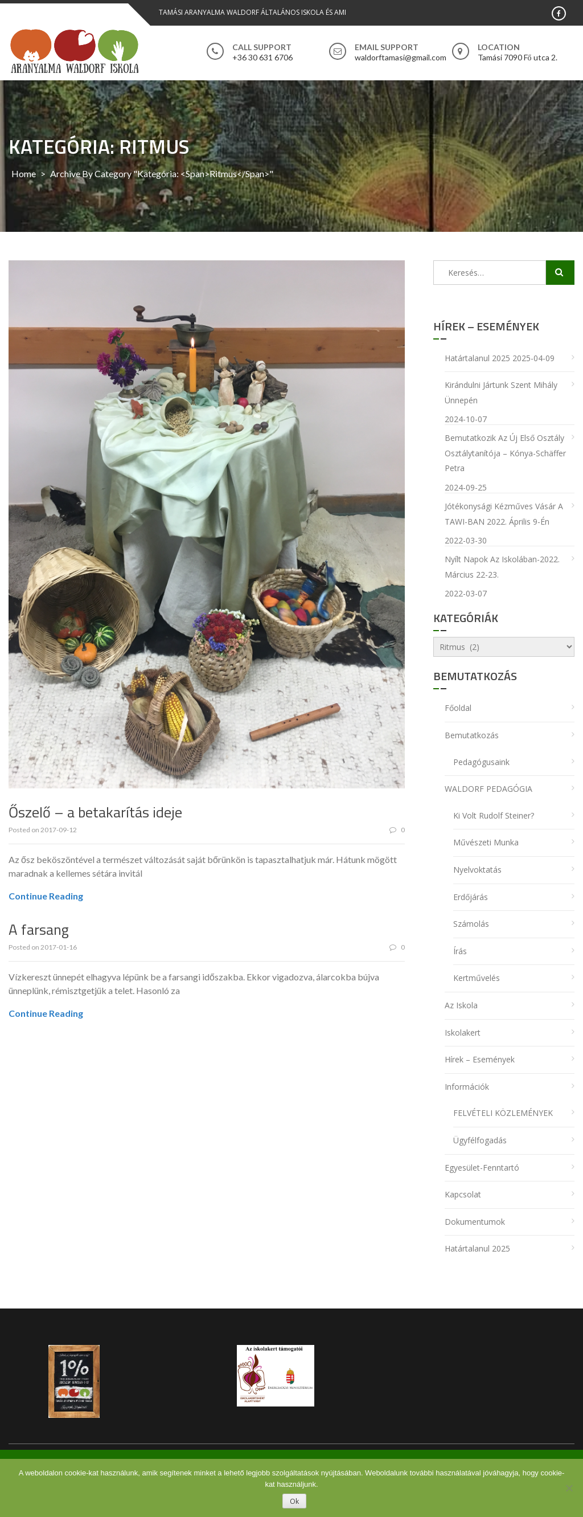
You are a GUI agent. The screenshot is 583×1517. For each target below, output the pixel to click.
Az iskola (461, 1005)
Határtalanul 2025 (477, 358)
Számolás (471, 923)
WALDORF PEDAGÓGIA (488, 788)
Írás (460, 951)
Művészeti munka (486, 842)
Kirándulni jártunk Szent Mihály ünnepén (501, 392)
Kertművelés (476, 977)
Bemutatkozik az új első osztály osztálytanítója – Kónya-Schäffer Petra (505, 452)
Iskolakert (463, 1032)
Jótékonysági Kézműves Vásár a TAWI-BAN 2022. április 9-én (504, 514)
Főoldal (458, 707)
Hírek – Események (480, 1059)
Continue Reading (46, 895)
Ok (294, 1501)
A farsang (39, 929)
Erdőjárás (470, 897)
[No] (568, 1488)
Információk (467, 1086)
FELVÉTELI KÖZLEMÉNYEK (503, 1112)
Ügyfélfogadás (480, 1140)
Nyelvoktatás (477, 869)
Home (23, 173)
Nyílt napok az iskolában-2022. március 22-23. (502, 567)
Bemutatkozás (472, 735)
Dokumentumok (475, 1221)
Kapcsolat (463, 1194)
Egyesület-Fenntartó (482, 1167)
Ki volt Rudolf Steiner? (493, 815)
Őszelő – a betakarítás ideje (95, 812)
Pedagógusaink (481, 762)
